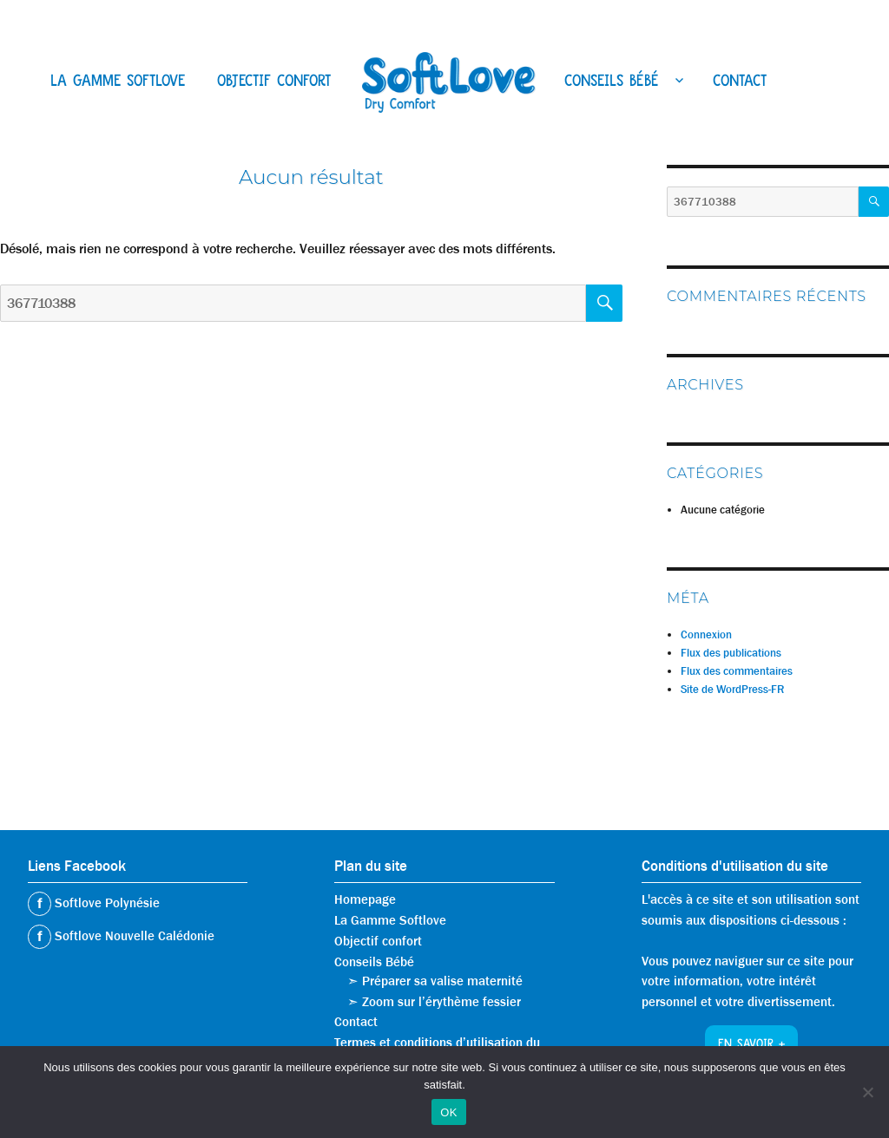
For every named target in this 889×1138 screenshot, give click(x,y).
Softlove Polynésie (105, 903)
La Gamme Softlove (117, 82)
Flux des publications (731, 652)
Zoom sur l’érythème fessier (441, 1001)
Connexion (706, 634)
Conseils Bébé (611, 82)
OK (448, 1112)
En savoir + (751, 1045)
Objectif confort (274, 82)
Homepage (365, 899)
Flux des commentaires (737, 671)
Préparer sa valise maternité (442, 981)
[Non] (867, 1092)
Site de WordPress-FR (732, 689)
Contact (740, 82)
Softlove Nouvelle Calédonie (132, 936)
